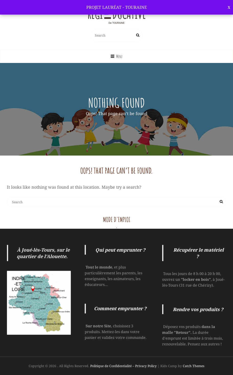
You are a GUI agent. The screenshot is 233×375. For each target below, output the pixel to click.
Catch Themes (193, 366)
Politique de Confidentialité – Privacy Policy (123, 366)
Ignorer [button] (229, 7)
